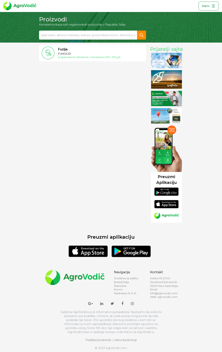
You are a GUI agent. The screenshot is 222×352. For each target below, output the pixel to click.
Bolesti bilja (121, 282)
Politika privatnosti (98, 340)
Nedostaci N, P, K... (126, 293)
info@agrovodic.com (164, 293)
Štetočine (120, 285)
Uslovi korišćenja (125, 340)
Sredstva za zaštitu (126, 278)
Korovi (118, 289)
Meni (208, 6)
